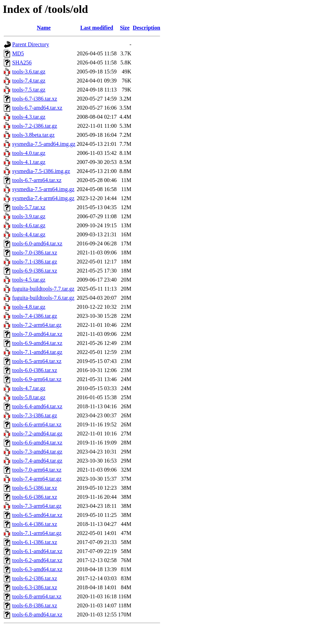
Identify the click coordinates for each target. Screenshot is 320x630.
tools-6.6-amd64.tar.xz (37, 443)
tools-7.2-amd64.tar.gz (37, 433)
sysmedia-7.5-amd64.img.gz (43, 144)
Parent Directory (30, 44)
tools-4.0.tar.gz (29, 153)
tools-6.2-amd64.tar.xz (37, 560)
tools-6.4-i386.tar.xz (34, 524)
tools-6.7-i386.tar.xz (34, 99)
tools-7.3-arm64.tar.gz (36, 506)
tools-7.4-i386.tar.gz (34, 316)
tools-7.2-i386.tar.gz (34, 126)
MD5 (18, 53)
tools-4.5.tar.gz (29, 280)
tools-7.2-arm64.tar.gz (36, 325)
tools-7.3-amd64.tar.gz (37, 452)
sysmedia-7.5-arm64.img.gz (43, 189)
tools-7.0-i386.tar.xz (34, 252)
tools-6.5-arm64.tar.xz (36, 361)
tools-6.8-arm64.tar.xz (36, 596)
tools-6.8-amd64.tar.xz (37, 614)
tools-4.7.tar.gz (29, 388)
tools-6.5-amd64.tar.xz (37, 515)
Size (125, 28)
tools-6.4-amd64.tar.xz (37, 406)
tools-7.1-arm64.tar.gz (36, 533)
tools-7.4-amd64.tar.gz (37, 461)
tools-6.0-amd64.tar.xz (37, 243)
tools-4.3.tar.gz (29, 117)
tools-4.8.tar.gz (29, 307)
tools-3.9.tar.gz (29, 216)
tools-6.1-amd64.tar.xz (37, 551)
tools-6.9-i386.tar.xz (34, 271)
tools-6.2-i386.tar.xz (34, 578)
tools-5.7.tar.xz (29, 207)
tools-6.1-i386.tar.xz (34, 542)
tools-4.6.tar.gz (29, 225)
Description (146, 28)
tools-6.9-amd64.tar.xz (37, 343)
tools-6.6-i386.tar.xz (34, 497)
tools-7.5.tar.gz (29, 90)
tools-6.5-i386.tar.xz (34, 488)
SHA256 (22, 62)
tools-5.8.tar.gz (29, 397)
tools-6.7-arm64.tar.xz (36, 180)
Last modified (96, 28)
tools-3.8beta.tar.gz (33, 135)
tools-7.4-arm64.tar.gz (36, 479)
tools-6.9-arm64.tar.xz (36, 379)
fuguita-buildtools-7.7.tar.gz (43, 289)
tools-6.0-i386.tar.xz (34, 370)
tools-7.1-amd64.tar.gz (37, 352)
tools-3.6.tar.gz (29, 71)
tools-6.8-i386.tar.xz (34, 605)
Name (44, 28)
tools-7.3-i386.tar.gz (34, 415)
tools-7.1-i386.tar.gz (34, 262)
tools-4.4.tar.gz (29, 234)
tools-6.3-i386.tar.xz (34, 587)
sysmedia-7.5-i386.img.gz (41, 171)
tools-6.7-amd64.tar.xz (37, 108)
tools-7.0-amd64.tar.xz (37, 334)
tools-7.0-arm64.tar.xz (36, 470)
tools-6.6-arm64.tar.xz (36, 424)
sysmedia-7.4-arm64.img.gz (43, 198)
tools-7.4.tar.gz (29, 81)
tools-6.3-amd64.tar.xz (37, 569)
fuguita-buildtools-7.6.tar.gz (43, 298)
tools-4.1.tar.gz (29, 162)
